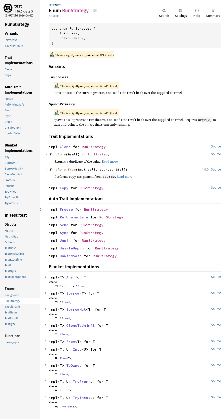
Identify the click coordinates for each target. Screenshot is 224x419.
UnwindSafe (71, 256)
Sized (81, 286)
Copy (64, 188)
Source (54, 16)
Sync (64, 232)
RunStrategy (94, 147)
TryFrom (80, 381)
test (18, 6)
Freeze (66, 209)
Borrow (72, 293)
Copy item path (95, 10)
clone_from (66, 169)
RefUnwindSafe (74, 217)
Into (77, 349)
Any (69, 277)
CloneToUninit (80, 325)
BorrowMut (76, 309)
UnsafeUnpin (72, 248)
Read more (110, 161)
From (70, 341)
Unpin (65, 240)
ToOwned (74, 365)
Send (64, 225)
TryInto (80, 397)
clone (61, 154)
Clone (65, 147)
